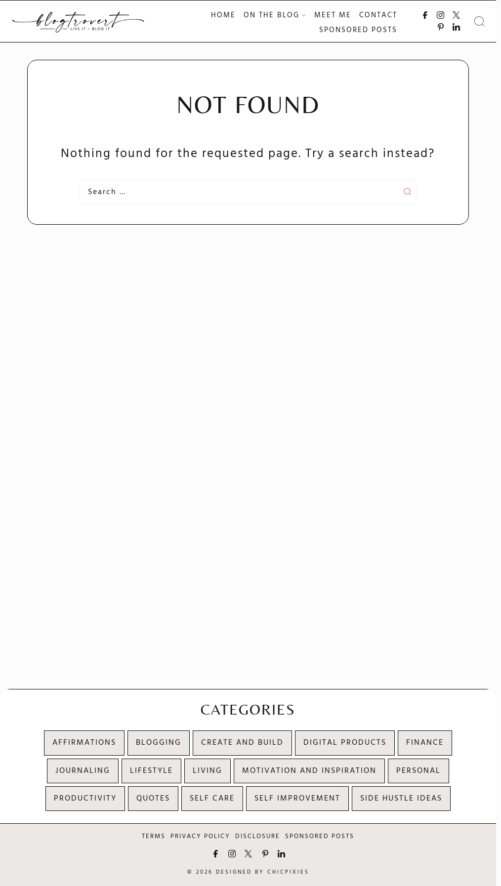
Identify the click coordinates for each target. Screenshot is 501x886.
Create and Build (242, 742)
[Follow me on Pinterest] (440, 27)
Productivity (85, 798)
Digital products (344, 742)
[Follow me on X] (456, 15)
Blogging (158, 742)
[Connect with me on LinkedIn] (456, 27)
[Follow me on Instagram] (440, 15)
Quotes (153, 798)
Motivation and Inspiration (309, 771)
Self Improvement (297, 798)
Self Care (212, 798)
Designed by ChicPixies (262, 872)
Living (207, 771)
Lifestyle (151, 771)
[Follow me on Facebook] (425, 15)
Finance (425, 742)
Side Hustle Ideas (401, 798)
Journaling (82, 771)
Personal (418, 771)
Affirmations (84, 742)
